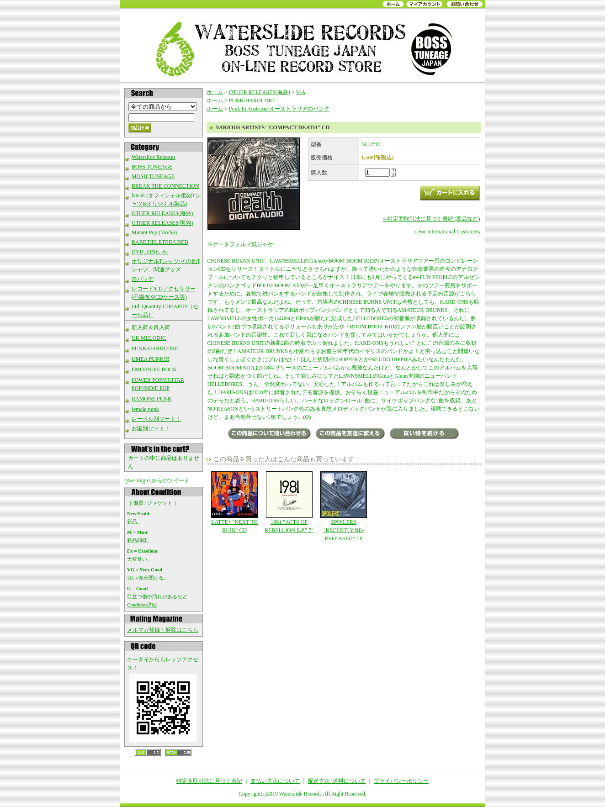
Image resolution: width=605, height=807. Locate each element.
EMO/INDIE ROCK (154, 369)
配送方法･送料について (337, 781)
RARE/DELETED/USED (160, 242)
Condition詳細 (142, 604)
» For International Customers (447, 231)
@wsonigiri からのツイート (157, 480)
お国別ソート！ (151, 428)
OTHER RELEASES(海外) (162, 213)
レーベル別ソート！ (156, 419)
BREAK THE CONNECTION (165, 186)
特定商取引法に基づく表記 (209, 781)
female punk (145, 409)
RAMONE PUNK (152, 399)
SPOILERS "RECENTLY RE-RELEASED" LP (343, 506)
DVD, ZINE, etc (150, 251)
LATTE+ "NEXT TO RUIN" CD (234, 502)
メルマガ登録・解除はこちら (162, 630)
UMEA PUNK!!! (150, 359)
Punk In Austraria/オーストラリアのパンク (279, 108)
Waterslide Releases (153, 157)
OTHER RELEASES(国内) (162, 223)
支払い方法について (275, 781)
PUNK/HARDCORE (155, 348)
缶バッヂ (143, 279)
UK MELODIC (149, 338)
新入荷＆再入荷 (151, 327)
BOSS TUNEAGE (152, 167)
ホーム (215, 92)
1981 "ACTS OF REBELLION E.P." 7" (289, 502)
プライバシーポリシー (401, 781)
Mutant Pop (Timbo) (154, 232)
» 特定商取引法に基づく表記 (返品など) (431, 219)
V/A (301, 92)
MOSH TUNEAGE (153, 176)
